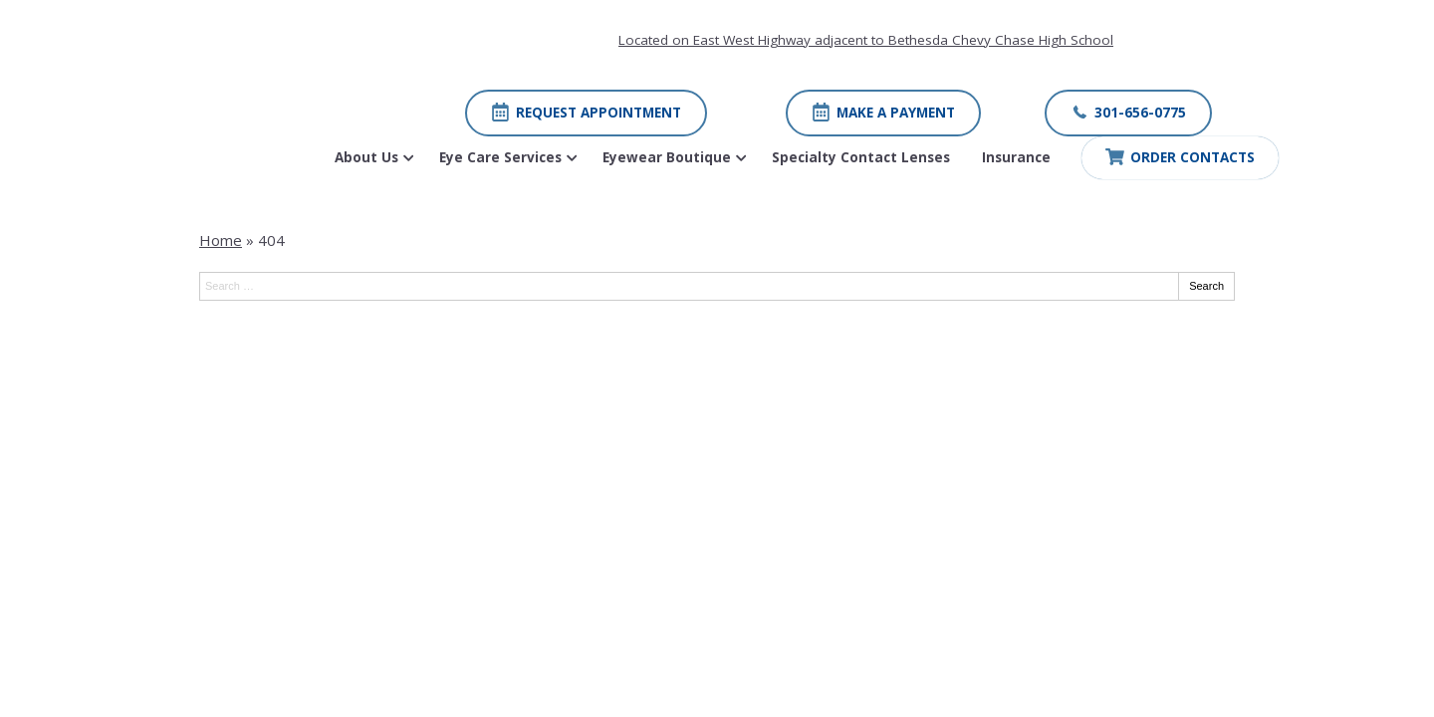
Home (220, 240)
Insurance (1016, 157)
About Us (366, 157)
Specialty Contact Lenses (861, 157)
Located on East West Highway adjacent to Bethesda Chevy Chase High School (865, 40)
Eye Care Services (500, 157)
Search (1206, 286)
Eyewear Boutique (666, 157)
